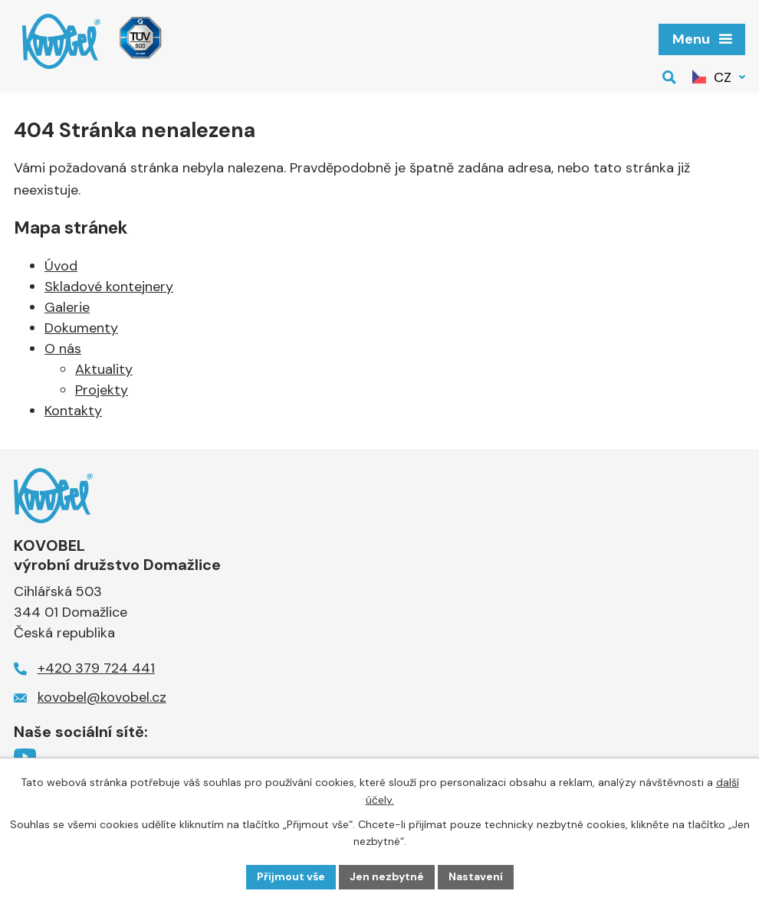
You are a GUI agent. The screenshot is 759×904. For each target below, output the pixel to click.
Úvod (60, 266)
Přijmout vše (291, 876)
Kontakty (73, 410)
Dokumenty (81, 328)
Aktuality (104, 369)
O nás (62, 348)
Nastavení (476, 876)
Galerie (67, 307)
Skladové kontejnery (108, 286)
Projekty (101, 390)
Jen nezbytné (387, 876)
